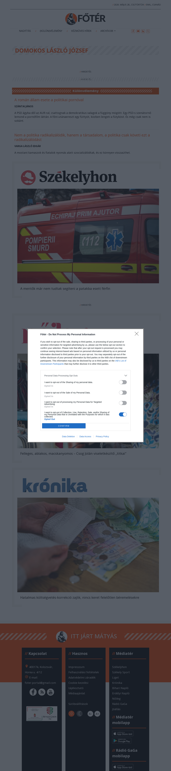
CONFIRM (63, 426)
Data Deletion (68, 436)
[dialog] (85, 385)
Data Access (85, 436)
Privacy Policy (102, 436)
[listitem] (85, 375)
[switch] (123, 382)
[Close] (137, 335)
